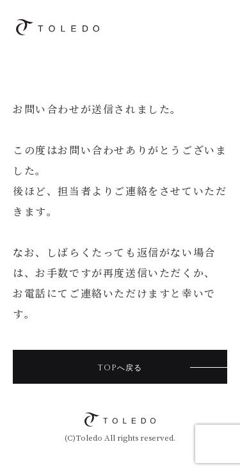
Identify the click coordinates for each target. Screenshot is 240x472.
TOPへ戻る (120, 368)
